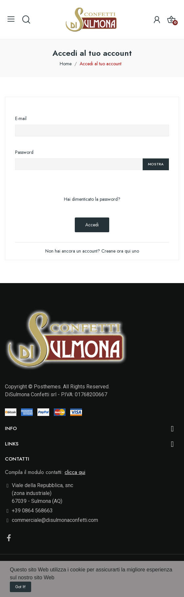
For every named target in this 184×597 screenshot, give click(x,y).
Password (24, 152)
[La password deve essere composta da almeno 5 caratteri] (79, 164)
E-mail (21, 118)
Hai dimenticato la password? (92, 199)
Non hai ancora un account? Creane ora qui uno (92, 251)
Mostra (156, 164)
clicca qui (75, 472)
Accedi (92, 224)
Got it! (20, 587)
